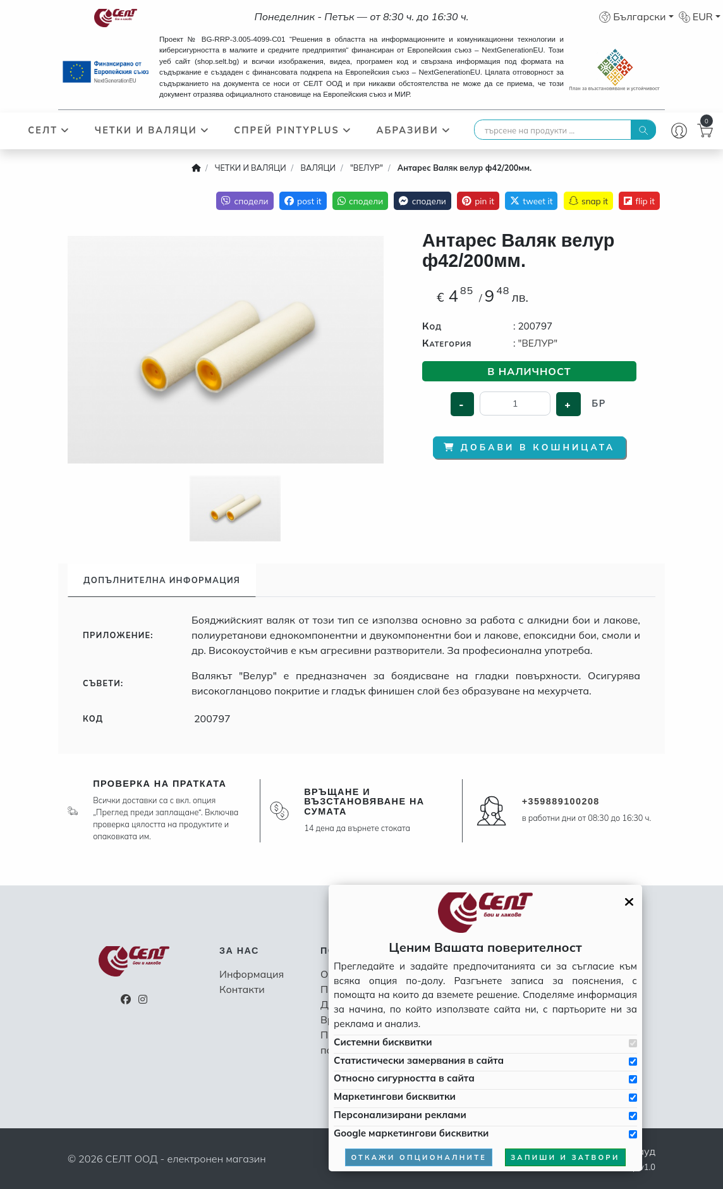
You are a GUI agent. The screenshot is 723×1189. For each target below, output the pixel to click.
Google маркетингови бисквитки (411, 1133)
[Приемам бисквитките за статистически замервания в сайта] (633, 1061)
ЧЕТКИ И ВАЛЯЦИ (152, 130)
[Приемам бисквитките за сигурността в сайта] (633, 1079)
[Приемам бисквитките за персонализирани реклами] (633, 1116)
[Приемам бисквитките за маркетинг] (633, 1098)
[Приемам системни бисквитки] (633, 1043)
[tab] (162, 580)
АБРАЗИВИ (413, 130)
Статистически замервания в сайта (419, 1060)
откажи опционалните (419, 1157)
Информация (251, 974)
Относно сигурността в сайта (404, 1078)
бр (598, 403)
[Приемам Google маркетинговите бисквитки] (633, 1134)
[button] (636, 16)
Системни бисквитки (383, 1042)
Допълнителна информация (161, 580)
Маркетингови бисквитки (395, 1096)
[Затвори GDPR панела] (629, 901)
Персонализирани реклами (400, 1115)
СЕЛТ (49, 130)
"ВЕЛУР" (537, 343)
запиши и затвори (565, 1157)
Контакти (242, 989)
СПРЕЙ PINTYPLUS (293, 130)
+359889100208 (561, 801)
